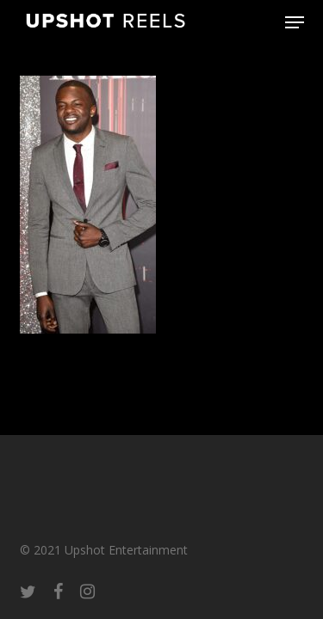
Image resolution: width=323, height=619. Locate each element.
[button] (294, 22)
